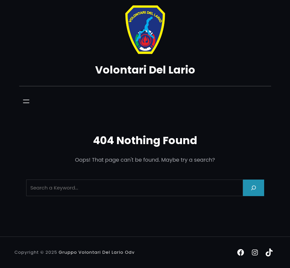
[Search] (253, 188)
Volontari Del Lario (145, 69)
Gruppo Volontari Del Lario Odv (97, 252)
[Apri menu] (26, 101)
